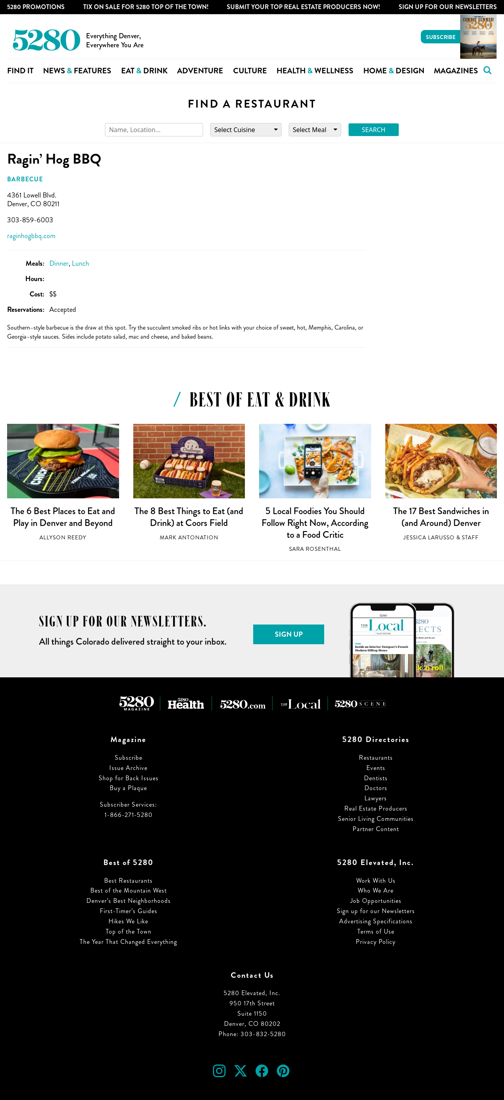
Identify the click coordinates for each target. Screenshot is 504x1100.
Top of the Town (128, 931)
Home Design (393, 70)
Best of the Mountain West (128, 890)
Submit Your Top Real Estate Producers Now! (303, 6)
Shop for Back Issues (129, 778)
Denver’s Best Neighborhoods (128, 900)
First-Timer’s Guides (128, 910)
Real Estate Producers (375, 808)
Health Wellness (314, 70)
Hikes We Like (128, 921)
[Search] (154, 130)
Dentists (376, 778)
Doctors (375, 787)
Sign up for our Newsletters (376, 910)
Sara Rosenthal (315, 549)
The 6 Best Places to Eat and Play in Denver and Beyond (63, 516)
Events (375, 767)
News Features (77, 70)
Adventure (200, 70)
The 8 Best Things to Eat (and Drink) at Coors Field (188, 516)
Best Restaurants (128, 880)
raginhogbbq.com (31, 236)
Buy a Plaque (128, 787)
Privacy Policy (376, 941)
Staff (470, 537)
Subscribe (440, 37)
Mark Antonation (189, 537)
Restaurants (376, 757)
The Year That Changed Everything (128, 941)
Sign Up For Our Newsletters (448, 6)
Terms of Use (375, 931)
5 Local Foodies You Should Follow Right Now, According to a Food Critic (314, 522)
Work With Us (376, 880)
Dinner (59, 263)
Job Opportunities (375, 900)
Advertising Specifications (376, 921)
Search (374, 129)
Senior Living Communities (376, 818)
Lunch (80, 263)
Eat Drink (144, 70)
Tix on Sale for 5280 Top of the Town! (146, 6)
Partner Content (376, 828)
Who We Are (376, 890)
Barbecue (25, 179)
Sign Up (289, 634)
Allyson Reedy (62, 537)
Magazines (456, 70)
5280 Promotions (36, 6)
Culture (250, 70)
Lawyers (375, 798)
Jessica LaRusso (429, 537)
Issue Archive (128, 767)
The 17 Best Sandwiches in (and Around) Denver (441, 516)
